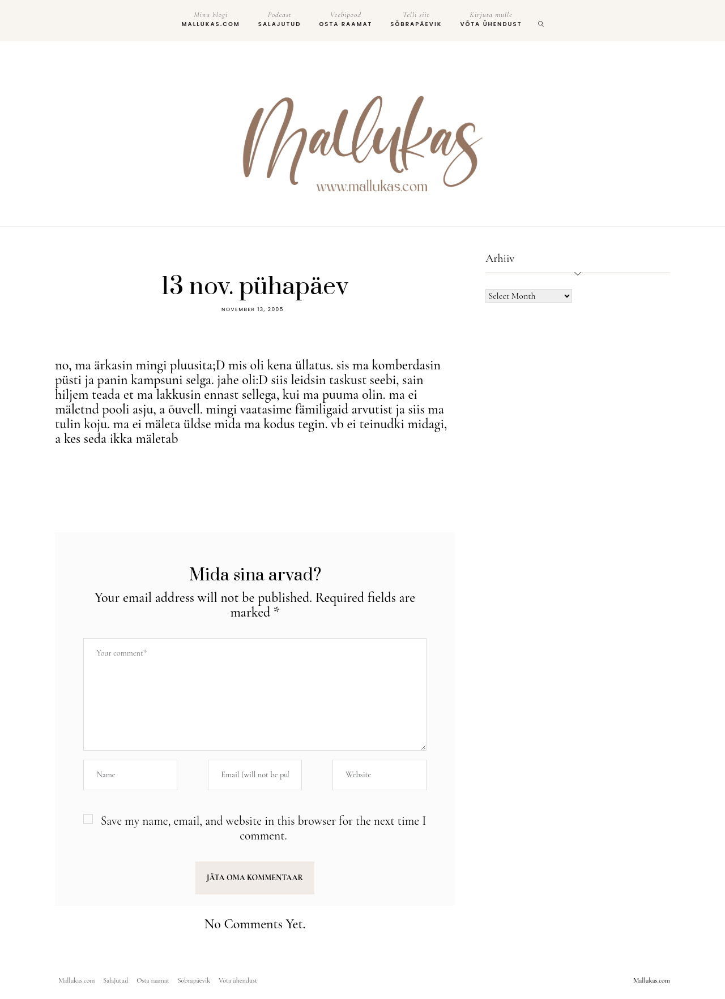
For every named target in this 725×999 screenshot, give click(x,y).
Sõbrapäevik (416, 19)
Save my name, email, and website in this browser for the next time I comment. (264, 828)
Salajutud (279, 19)
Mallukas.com (211, 19)
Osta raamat (345, 19)
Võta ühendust (491, 19)
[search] (541, 20)
